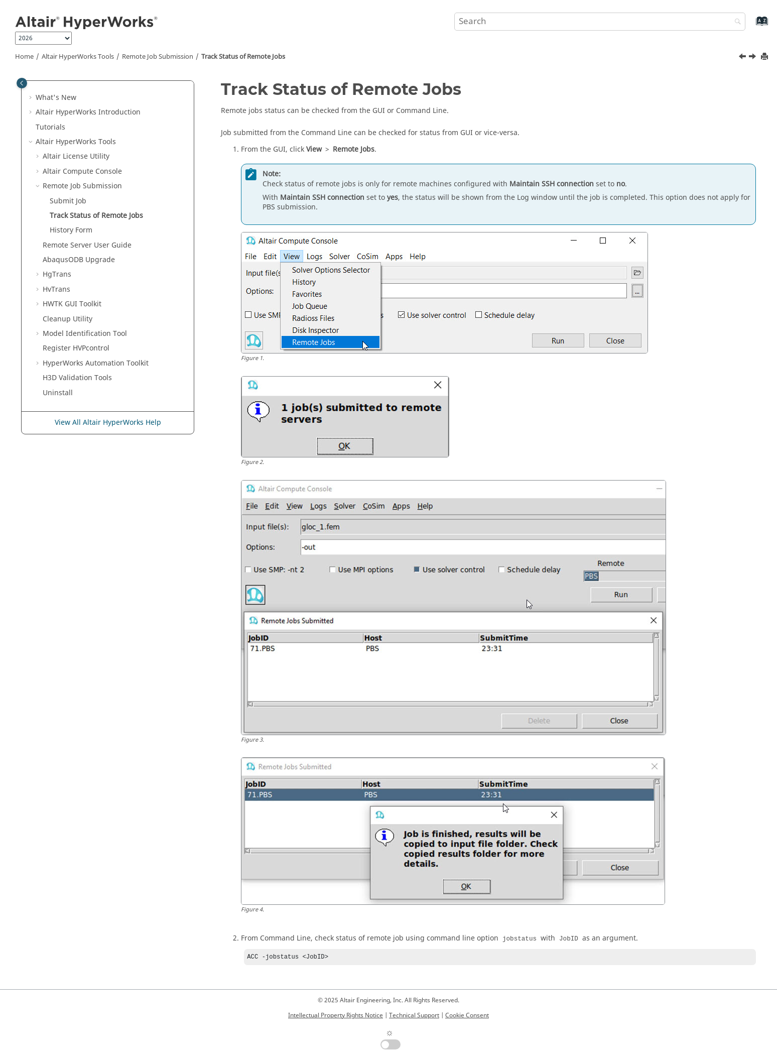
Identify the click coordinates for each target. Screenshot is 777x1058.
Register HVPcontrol (76, 348)
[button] (32, 98)
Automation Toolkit (96, 363)
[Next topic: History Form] (753, 58)
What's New (56, 97)
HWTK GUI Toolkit (72, 304)
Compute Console (82, 171)
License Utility (76, 156)
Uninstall (58, 393)
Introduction (88, 112)
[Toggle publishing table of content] (22, 83)
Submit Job (68, 201)
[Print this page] (765, 57)
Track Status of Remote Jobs (243, 56)
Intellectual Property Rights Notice (335, 1015)
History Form (71, 230)
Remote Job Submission (157, 56)
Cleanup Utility (67, 319)
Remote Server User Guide (87, 245)
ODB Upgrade (79, 260)
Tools (78, 56)
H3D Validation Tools (77, 378)
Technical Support (414, 1015)
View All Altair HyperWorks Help (108, 422)
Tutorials (50, 127)
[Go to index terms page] (751, 26)
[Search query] (600, 22)
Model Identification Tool (85, 333)
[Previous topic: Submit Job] (743, 58)
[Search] (735, 22)
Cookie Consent (467, 1015)
